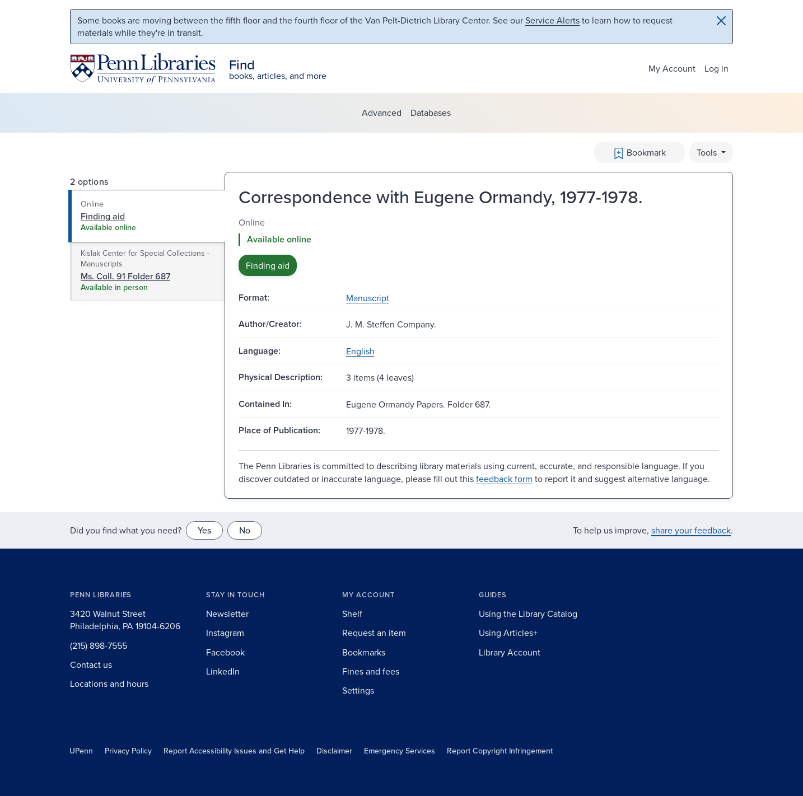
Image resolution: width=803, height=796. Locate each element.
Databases (430, 112)
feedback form (504, 478)
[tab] (147, 216)
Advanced (382, 112)
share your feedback (691, 530)
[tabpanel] (479, 246)
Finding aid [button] (268, 265)
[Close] (721, 21)
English (360, 351)
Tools (708, 152)
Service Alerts (552, 20)
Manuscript (367, 298)
